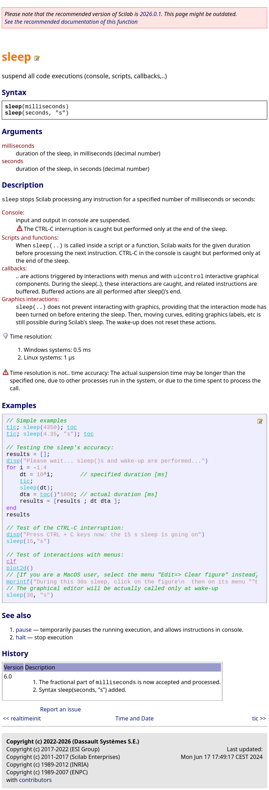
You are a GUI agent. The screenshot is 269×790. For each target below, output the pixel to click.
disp (13, 461)
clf (11, 562)
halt (21, 637)
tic (11, 428)
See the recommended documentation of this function (71, 22)
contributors (35, 780)
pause (24, 629)
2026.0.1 (150, 14)
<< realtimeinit (22, 718)
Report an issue (60, 709)
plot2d (16, 568)
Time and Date (134, 718)
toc (72, 428)
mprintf (18, 582)
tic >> (259, 718)
